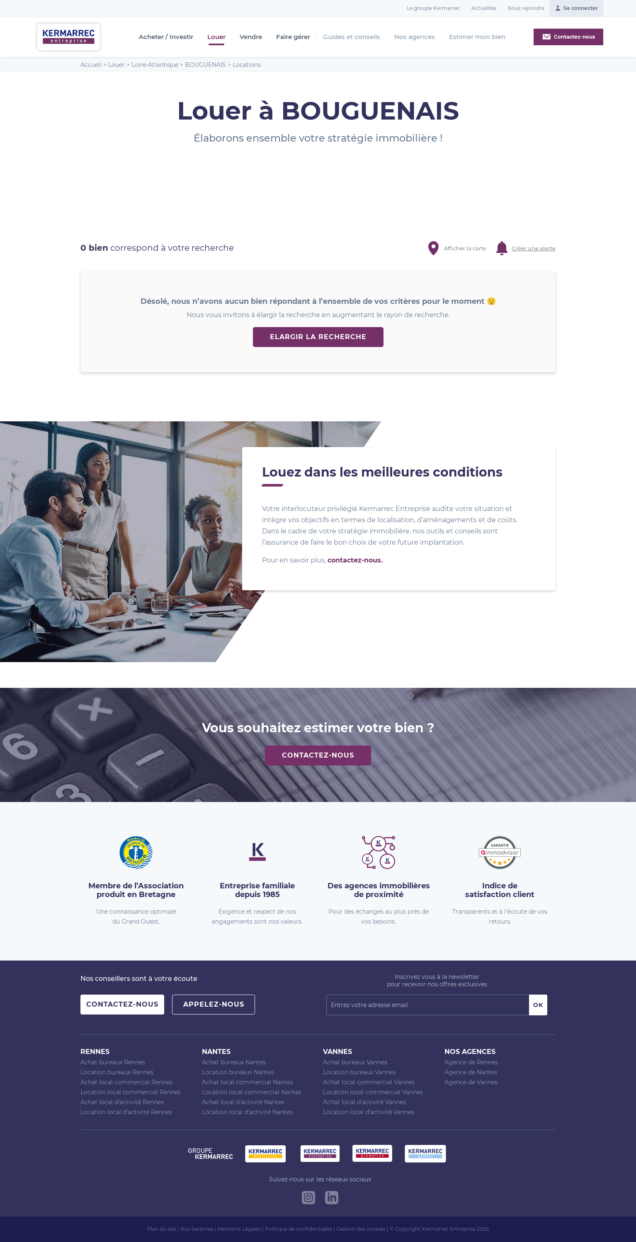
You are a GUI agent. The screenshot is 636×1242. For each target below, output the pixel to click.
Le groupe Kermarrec (433, 8)
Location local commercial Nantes (251, 1092)
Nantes (216, 1052)
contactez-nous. (355, 560)
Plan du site (161, 1229)
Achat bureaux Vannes (355, 1062)
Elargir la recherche (318, 337)
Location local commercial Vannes (373, 1092)
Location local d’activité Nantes (247, 1112)
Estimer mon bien (477, 37)
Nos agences (414, 37)
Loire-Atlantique (154, 64)
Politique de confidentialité (298, 1229)
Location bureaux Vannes (359, 1072)
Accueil (91, 64)
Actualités (483, 8)
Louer (216, 37)
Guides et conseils (351, 37)
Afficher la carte (465, 248)
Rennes (94, 1052)
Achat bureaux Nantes (234, 1062)
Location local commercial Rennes (130, 1092)
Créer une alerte (534, 248)
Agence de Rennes (471, 1062)
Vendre (251, 37)
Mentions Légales (239, 1229)
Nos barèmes (197, 1229)
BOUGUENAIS (205, 64)
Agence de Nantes (470, 1072)
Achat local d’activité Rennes (122, 1102)
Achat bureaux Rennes (112, 1062)
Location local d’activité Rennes (126, 1112)
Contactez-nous (318, 755)
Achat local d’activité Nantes (243, 1102)
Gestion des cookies (361, 1229)
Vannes (337, 1052)
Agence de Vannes (471, 1082)
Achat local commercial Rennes (126, 1082)
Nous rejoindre (525, 8)
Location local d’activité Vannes (368, 1112)
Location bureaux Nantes (238, 1072)
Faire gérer (293, 37)
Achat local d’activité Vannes (364, 1102)
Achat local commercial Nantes (247, 1082)
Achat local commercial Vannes (369, 1082)
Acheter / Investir (166, 37)
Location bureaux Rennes (116, 1072)
